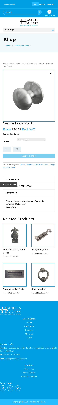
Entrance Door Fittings (19, 64)
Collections (29, 326)
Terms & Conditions (29, 377)
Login (35, 4)
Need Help (50, 4)
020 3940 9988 (9, 4)
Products (29, 330)
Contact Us (29, 369)
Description (12, 179)
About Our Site (29, 373)
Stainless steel (9, 168)
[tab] (29, 179)
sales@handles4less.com (16, 359)
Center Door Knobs (38, 64)
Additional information (19, 186)
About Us (29, 334)
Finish (7, 141)
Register (42, 4)
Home (5, 64)
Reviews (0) (11, 193)
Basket (29, 338)
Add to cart (29, 156)
